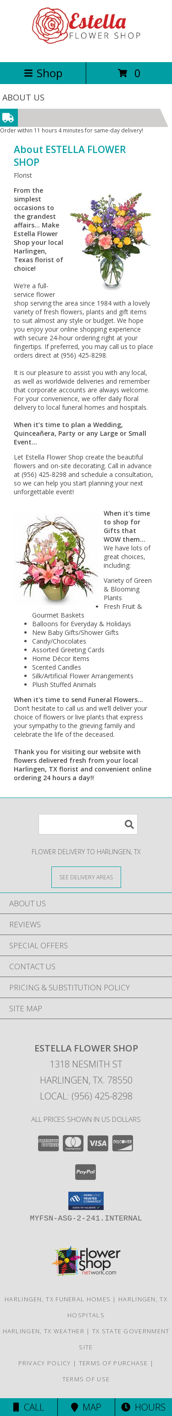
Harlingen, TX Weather (43, 1331)
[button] (86, 1201)
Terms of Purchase (113, 1363)
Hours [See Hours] (143, 1407)
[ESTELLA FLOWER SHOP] (86, 48)
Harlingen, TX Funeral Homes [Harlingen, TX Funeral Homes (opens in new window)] (58, 1299)
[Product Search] (88, 824)
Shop (43, 72)
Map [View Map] (86, 1407)
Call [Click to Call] (28, 1407)
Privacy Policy (44, 1363)
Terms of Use (86, 1379)
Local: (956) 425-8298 (86, 1096)
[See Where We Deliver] (86, 876)
